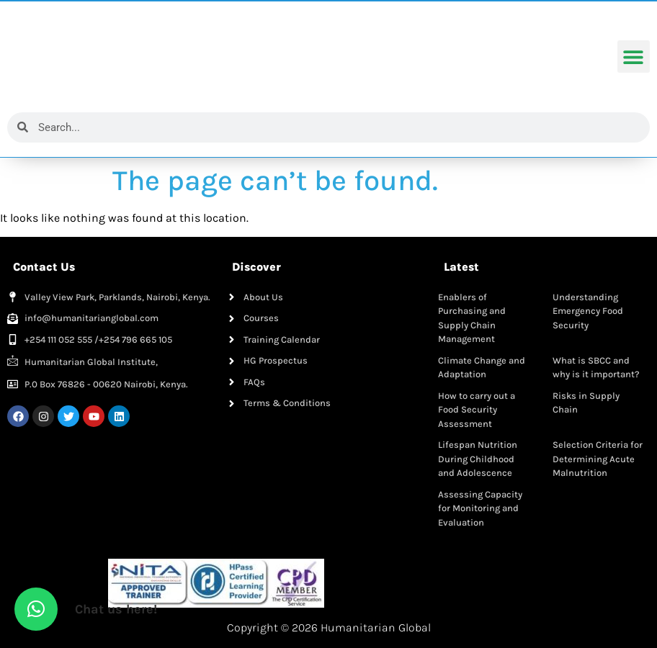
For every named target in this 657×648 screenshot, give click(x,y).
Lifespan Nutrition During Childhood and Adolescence (477, 458)
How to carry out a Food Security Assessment (476, 409)
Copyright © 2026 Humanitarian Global (329, 627)
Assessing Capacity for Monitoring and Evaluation (480, 508)
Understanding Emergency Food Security (588, 311)
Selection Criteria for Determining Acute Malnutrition (598, 458)
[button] (633, 57)
